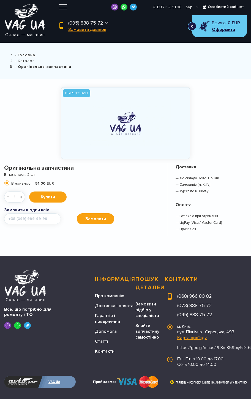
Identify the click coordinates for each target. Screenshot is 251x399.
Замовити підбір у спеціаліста (147, 309)
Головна (26, 55)
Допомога (106, 331)
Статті (101, 341)
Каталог (26, 60)
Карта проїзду (192, 338)
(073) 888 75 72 (194, 305)
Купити (48, 197)
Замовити (95, 219)
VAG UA (54, 382)
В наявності (32, 183)
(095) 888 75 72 (85, 23)
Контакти (104, 351)
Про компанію (109, 296)
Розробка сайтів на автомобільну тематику (218, 382)
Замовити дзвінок (87, 29)
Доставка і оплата (114, 305)
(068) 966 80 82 (194, 296)
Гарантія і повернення (107, 318)
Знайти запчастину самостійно (147, 331)
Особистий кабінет (226, 6)
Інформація (115, 279)
